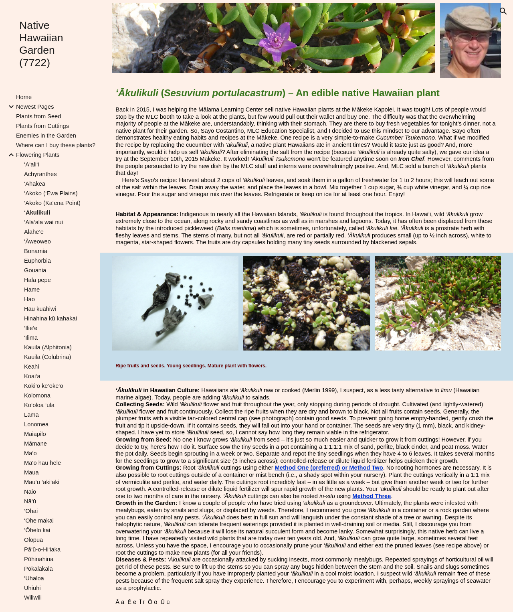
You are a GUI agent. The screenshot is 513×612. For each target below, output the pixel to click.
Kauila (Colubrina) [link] (47, 357)
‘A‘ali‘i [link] (31, 164)
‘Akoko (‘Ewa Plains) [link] (51, 193)
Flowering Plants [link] (37, 155)
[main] (306, 142)
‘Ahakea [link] (34, 183)
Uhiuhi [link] (32, 588)
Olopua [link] (33, 540)
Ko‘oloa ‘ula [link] (39, 405)
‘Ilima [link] (31, 337)
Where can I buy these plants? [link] (55, 145)
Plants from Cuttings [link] (42, 126)
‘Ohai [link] (31, 511)
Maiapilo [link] (35, 434)
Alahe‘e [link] (34, 232)
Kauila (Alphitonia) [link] (48, 347)
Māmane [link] (35, 443)
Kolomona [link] (37, 395)
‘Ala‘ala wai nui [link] (43, 222)
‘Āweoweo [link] (37, 241)
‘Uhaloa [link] (34, 578)
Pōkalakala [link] (38, 568)
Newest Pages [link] (35, 106)
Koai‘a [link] (32, 376)
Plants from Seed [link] (38, 116)
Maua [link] (31, 472)
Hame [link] (32, 289)
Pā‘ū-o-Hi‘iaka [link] (42, 549)
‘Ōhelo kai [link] (37, 530)
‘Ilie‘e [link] (30, 328)
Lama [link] (31, 414)
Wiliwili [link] (33, 597)
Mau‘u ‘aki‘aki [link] (41, 482)
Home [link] (24, 97)
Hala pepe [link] (37, 280)
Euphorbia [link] (37, 260)
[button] (503, 11)
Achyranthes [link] (40, 174)
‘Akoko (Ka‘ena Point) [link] (52, 203)
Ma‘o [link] (30, 453)
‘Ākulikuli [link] (37, 212)
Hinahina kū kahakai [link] (50, 318)
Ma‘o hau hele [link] (42, 463)
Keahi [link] (31, 366)
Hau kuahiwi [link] (40, 309)
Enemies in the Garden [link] (46, 135)
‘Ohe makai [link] (39, 520)
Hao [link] (29, 299)
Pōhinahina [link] (38, 559)
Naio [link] (30, 491)
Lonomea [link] (36, 424)
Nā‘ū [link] (30, 501)
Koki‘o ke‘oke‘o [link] (43, 386)
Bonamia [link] (35, 251)
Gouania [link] (35, 270)
